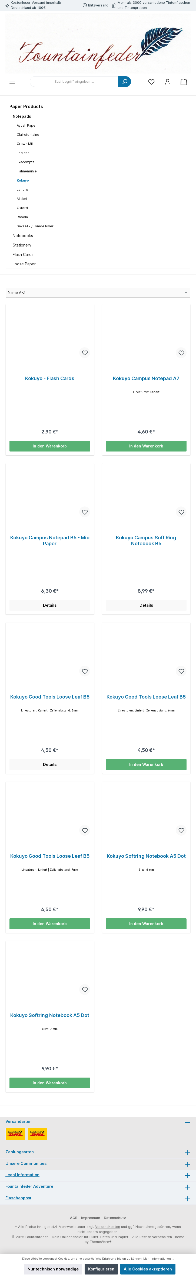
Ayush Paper (27, 125)
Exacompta (25, 162)
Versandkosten (107, 1227)
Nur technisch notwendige (53, 1269)
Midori (22, 199)
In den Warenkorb (50, 446)
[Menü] (12, 81)
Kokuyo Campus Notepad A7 (146, 378)
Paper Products (26, 106)
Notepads (22, 116)
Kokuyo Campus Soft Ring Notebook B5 (146, 540)
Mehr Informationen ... (158, 1258)
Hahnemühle (27, 171)
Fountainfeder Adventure (29, 1186)
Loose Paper (24, 264)
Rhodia (22, 217)
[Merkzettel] (151, 81)
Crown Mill (25, 144)
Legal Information (22, 1174)
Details (50, 605)
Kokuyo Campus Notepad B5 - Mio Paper (49, 540)
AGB (73, 1218)
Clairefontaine (28, 135)
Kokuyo (23, 180)
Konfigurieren (101, 1269)
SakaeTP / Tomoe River (35, 226)
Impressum (90, 1218)
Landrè (22, 189)
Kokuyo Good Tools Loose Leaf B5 (49, 697)
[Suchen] (124, 81)
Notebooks (23, 235)
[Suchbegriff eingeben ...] (74, 81)
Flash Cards (23, 254)
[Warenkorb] (184, 81)
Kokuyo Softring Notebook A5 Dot (146, 856)
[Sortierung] (98, 293)
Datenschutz (115, 1218)
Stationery (22, 245)
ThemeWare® (101, 1242)
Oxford (22, 208)
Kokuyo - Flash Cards (49, 378)
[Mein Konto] (167, 81)
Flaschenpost (18, 1198)
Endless (23, 153)
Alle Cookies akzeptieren (148, 1269)
